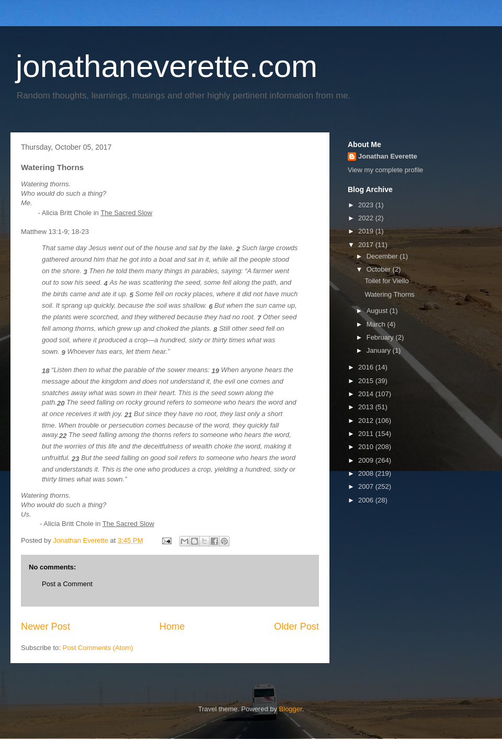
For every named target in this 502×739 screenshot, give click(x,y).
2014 (366, 394)
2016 (366, 367)
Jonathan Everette (387, 156)
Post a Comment (67, 584)
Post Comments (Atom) (98, 648)
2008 (366, 473)
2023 (366, 205)
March (377, 324)
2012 (366, 420)
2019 (366, 231)
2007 (366, 486)
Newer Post (45, 626)
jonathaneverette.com (166, 66)
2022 (366, 218)
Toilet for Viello (386, 281)
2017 (366, 245)
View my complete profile (385, 170)
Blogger (290, 709)
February (381, 337)
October (380, 269)
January (380, 350)
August (378, 311)
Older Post (296, 626)
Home (172, 626)
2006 (366, 500)
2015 (366, 381)
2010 (366, 447)
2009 (366, 460)
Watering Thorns (389, 294)
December (383, 256)
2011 (366, 434)
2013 (366, 407)
